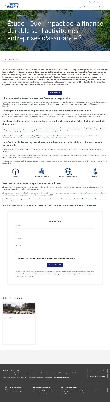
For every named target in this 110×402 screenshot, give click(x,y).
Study (17, 59)
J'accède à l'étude (54, 92)
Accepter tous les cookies (97, 371)
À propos (95, 7)
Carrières (87, 7)
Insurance (11, 59)
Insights (80, 7)
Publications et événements (21, 14)
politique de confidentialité (61, 377)
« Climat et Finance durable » (88, 193)
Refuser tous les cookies (97, 376)
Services (73, 7)
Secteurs (66, 7)
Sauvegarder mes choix (98, 390)
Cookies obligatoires (15, 387)
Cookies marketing (71, 387)
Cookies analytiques (43, 387)
